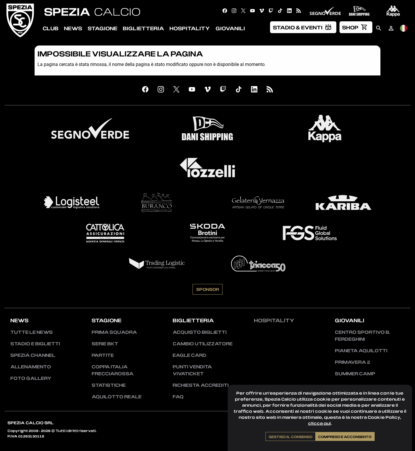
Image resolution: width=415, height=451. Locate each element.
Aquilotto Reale (117, 396)
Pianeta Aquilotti (361, 350)
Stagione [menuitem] (102, 28)
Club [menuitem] (51, 28)
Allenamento (30, 366)
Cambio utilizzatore (203, 343)
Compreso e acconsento (344, 436)
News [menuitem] (73, 28)
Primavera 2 (352, 362)
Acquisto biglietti (200, 332)
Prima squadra (114, 332)
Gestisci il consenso (290, 436)
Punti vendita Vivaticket (192, 370)
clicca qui (319, 423)
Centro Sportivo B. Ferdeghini (362, 335)
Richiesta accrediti (201, 385)
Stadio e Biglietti (35, 343)
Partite (103, 355)
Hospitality (274, 320)
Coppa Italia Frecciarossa (112, 370)
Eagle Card (189, 355)
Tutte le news (31, 332)
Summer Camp (355, 373)
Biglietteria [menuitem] (143, 28)
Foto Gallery (30, 378)
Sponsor (207, 289)
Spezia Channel (32, 355)
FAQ (178, 396)
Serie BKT (105, 343)
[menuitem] (303, 27)
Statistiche (109, 385)
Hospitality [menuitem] (189, 28)
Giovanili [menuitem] (230, 28)
